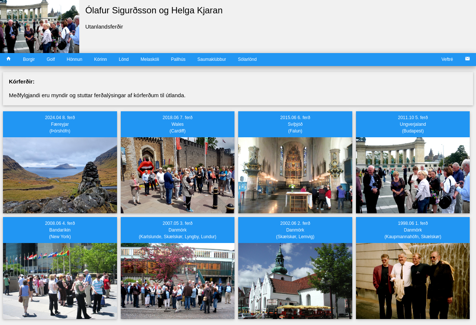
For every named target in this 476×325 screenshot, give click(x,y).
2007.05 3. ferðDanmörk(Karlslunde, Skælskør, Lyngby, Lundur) (177, 230)
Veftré (447, 59)
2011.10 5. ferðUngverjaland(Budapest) (413, 124)
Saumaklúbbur (211, 59)
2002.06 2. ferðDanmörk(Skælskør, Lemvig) (295, 230)
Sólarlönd (247, 59)
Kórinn (100, 59)
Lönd (124, 59)
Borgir (29, 59)
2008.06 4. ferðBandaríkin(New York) (60, 230)
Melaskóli (149, 59)
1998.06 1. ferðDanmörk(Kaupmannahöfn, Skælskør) (413, 230)
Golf (51, 59)
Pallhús (178, 59)
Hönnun (74, 59)
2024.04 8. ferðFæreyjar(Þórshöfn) (60, 124)
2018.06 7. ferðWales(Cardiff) (178, 124)
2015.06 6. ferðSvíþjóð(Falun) (295, 124)
